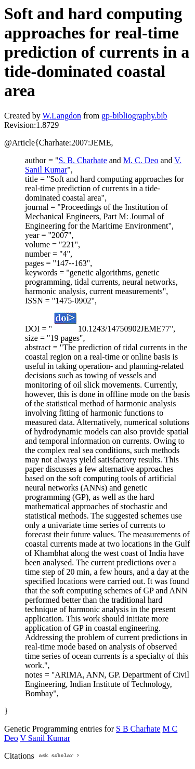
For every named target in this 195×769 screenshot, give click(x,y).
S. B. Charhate (82, 160)
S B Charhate (138, 728)
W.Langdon (61, 115)
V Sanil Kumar (45, 738)
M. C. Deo (141, 160)
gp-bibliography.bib (134, 115)
